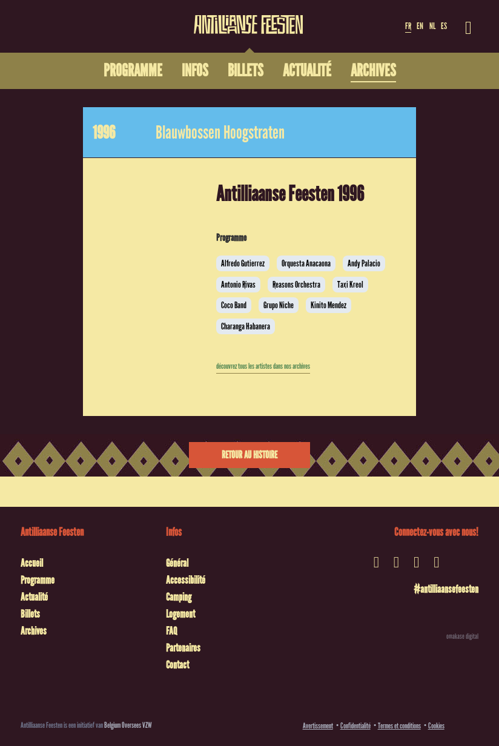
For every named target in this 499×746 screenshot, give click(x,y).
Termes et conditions (399, 725)
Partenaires (183, 648)
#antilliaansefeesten (446, 589)
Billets (30, 614)
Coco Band (233, 305)
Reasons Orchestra (296, 284)
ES (444, 26)
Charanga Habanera (245, 326)
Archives (34, 631)
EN (420, 26)
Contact (177, 665)
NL (432, 26)
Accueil (32, 563)
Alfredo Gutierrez (243, 263)
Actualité (34, 597)
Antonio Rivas (238, 284)
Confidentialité (355, 725)
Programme (38, 580)
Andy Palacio (364, 263)
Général (177, 563)
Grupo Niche (278, 305)
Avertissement (318, 725)
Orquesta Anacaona (306, 263)
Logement (180, 614)
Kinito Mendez (328, 305)
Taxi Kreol (350, 284)
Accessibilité (185, 580)
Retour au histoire (249, 455)
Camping (178, 597)
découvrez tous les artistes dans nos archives (263, 366)
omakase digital (462, 636)
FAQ (171, 631)
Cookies (436, 725)
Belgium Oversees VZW (128, 725)
